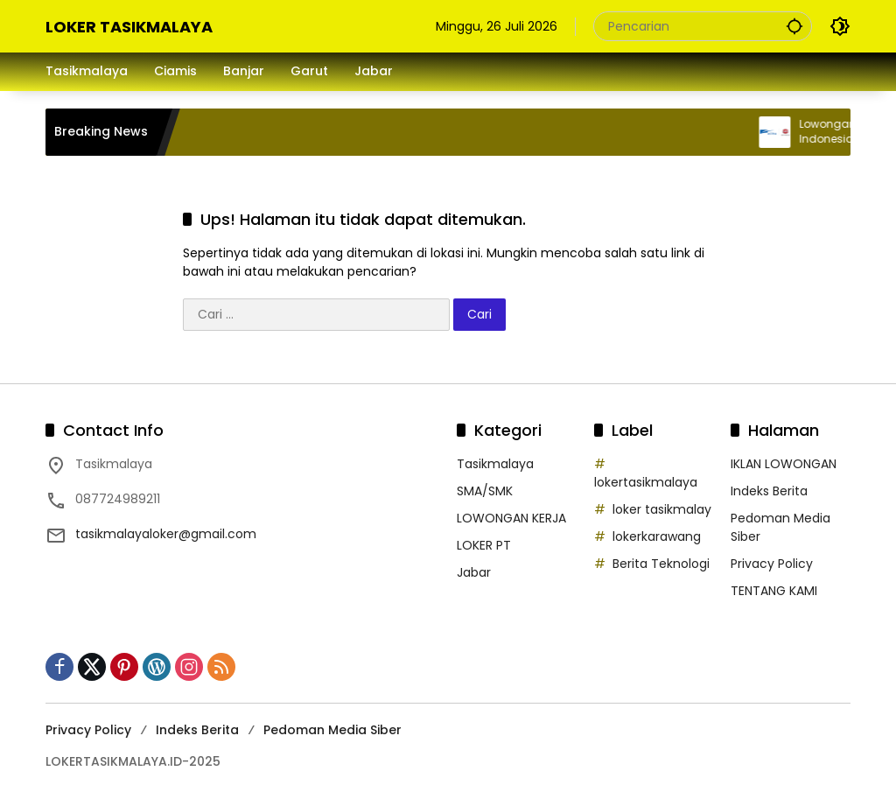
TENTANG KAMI (774, 590)
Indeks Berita (769, 491)
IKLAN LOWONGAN (783, 464)
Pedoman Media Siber (332, 730)
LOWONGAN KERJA (511, 518)
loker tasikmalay (661, 509)
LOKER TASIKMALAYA (129, 27)
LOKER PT (484, 545)
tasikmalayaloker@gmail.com (165, 534)
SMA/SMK (485, 491)
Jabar (474, 572)
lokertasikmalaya (645, 482)
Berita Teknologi (661, 563)
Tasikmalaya (495, 464)
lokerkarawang (656, 536)
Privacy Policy (772, 563)
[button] (794, 25)
